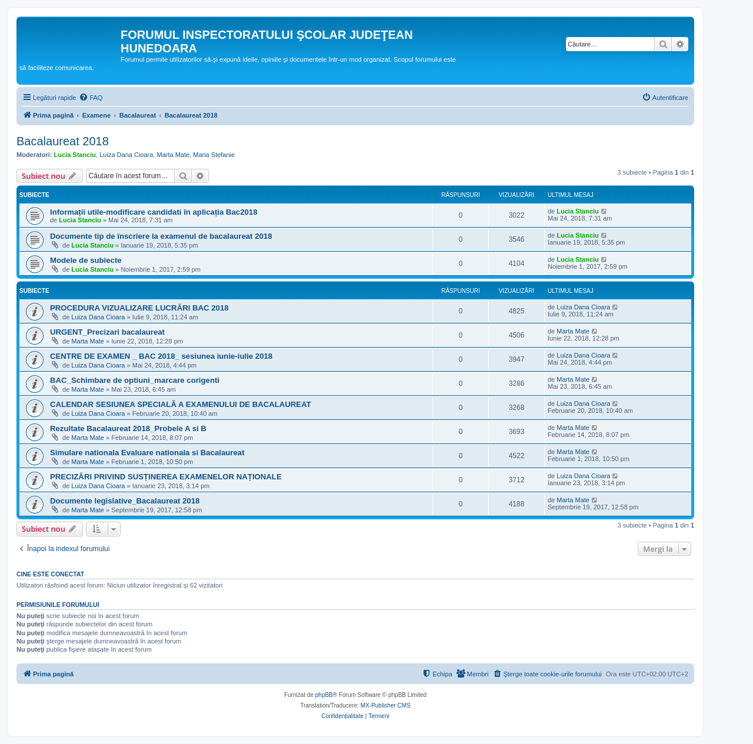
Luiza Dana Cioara (126, 154)
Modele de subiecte (86, 260)
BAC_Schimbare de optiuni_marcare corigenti (134, 380)
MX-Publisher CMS (386, 705)
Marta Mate (172, 154)
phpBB (324, 695)
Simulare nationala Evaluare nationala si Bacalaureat (147, 452)
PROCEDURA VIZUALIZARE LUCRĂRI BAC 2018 (139, 307)
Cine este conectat (50, 574)
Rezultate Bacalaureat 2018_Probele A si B (128, 428)
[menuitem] (90, 98)
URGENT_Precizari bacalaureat (107, 332)
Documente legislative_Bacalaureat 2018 (124, 500)
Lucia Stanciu (75, 154)
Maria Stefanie (214, 154)
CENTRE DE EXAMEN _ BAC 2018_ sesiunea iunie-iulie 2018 (161, 356)
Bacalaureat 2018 (62, 141)
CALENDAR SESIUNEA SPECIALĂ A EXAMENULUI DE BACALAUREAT (180, 404)
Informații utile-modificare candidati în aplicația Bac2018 (154, 212)
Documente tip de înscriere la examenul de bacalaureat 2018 (161, 236)
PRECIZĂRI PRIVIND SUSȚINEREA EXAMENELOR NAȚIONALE (166, 476)
